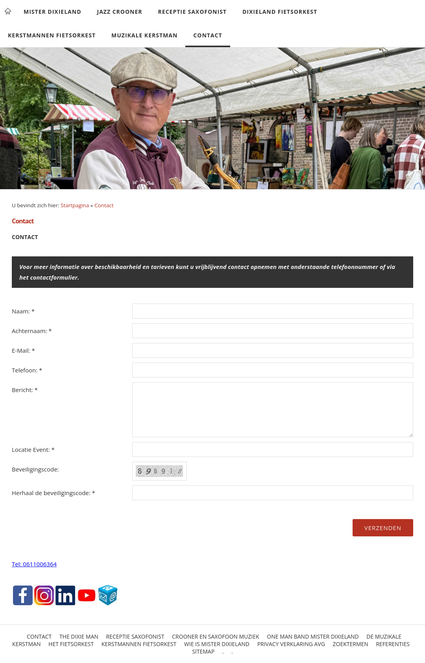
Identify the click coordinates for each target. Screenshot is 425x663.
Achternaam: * (32, 331)
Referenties (392, 644)
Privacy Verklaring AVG (291, 644)
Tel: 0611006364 (34, 564)
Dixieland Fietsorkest (279, 11)
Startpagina (75, 205)
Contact (207, 35)
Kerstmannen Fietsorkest (52, 35)
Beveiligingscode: (35, 469)
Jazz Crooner (119, 11)
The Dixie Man (78, 636)
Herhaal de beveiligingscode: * (53, 493)
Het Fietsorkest (71, 644)
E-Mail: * (23, 350)
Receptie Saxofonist (192, 11)
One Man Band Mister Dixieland (312, 636)
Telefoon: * (27, 370)
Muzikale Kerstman (144, 35)
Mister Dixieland (52, 11)
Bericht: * (25, 390)
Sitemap (203, 651)
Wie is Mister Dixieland (216, 644)
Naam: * (23, 311)
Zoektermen (350, 644)
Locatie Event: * (33, 449)
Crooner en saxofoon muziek (215, 636)
